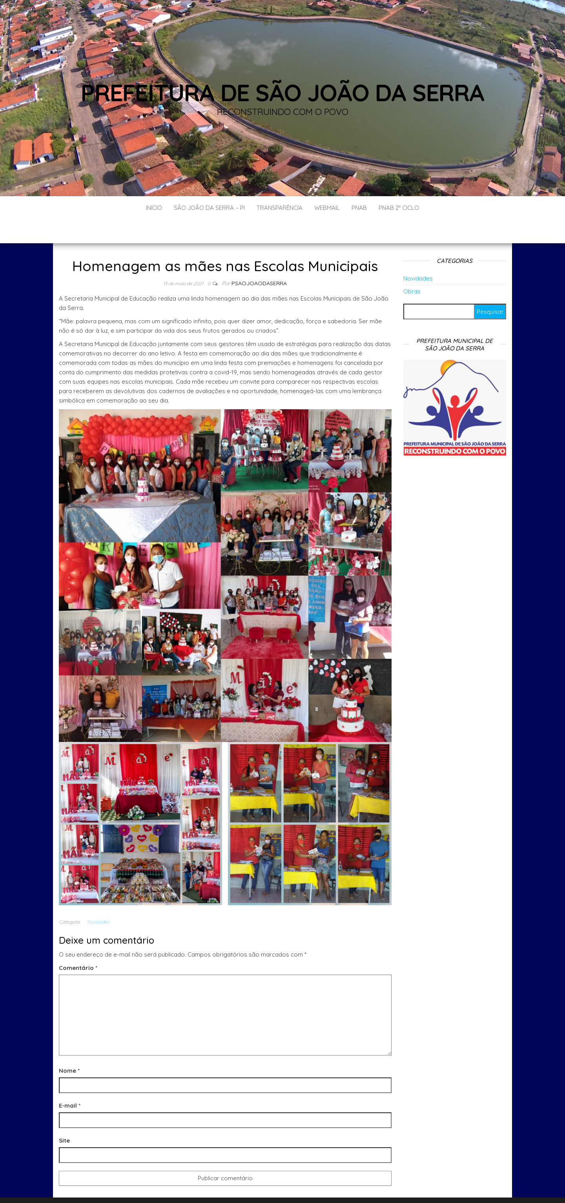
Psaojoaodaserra (259, 259)
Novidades (98, 898)
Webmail (327, 207)
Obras (412, 268)
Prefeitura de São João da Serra (282, 92)
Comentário (78, 944)
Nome (69, 1047)
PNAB (359, 207)
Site (64, 1117)
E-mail (69, 1082)
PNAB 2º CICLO (399, 207)
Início (154, 207)
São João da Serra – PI (209, 207)
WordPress (300, 1186)
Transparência (280, 207)
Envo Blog (352, 1186)
